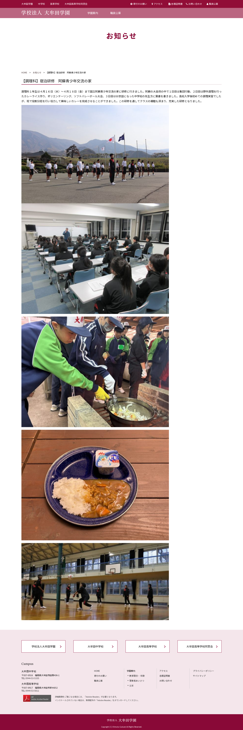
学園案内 (92, 13)
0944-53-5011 (32, 690)
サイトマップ (199, 675)
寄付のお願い (138, 3)
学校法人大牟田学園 (43, 646)
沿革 (131, 685)
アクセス (157, 3)
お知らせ (37, 72)
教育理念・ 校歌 (137, 675)
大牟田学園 (27, 3)
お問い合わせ (194, 3)
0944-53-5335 (32, 678)
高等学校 (54, 3)
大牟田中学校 (95, 646)
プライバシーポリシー (203, 670)
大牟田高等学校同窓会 (76, 3)
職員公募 (212, 3)
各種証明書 (176, 3)
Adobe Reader (92, 696)
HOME (24, 72)
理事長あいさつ (136, 680)
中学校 (41, 3)
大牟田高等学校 (147, 646)
